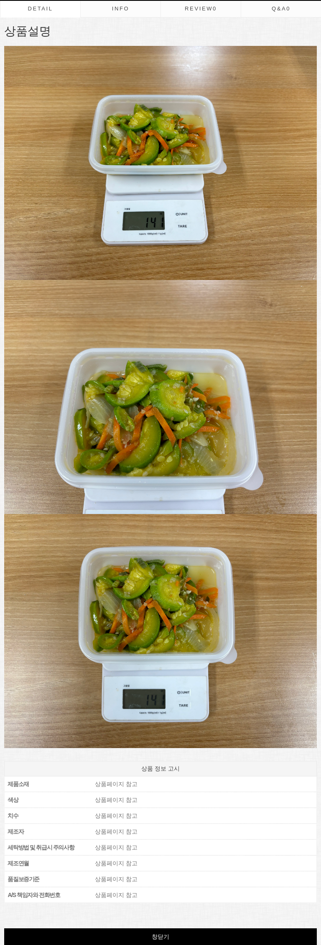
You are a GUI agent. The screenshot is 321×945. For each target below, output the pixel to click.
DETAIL (40, 8)
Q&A (281, 8)
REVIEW (201, 8)
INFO (121, 8)
